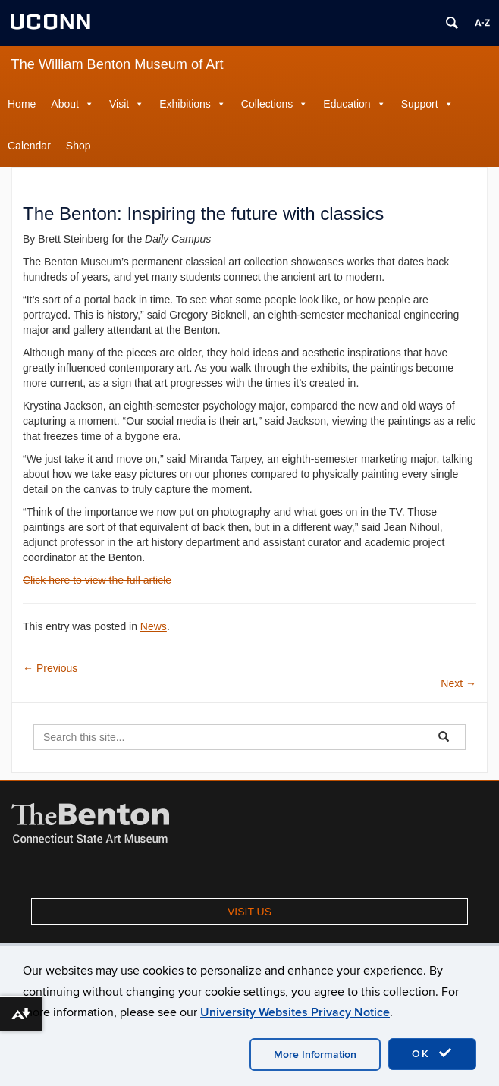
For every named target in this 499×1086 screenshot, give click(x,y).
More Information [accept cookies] (315, 1054)
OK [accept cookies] (432, 1053)
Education (346, 104)
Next (458, 683)
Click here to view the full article (97, 580)
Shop (78, 146)
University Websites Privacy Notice (295, 1012)
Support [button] (419, 104)
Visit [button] (119, 104)
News (153, 626)
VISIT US (249, 912)
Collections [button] (267, 104)
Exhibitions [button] (185, 104)
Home (22, 104)
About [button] (65, 104)
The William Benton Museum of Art (117, 64)
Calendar (29, 146)
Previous (50, 668)
